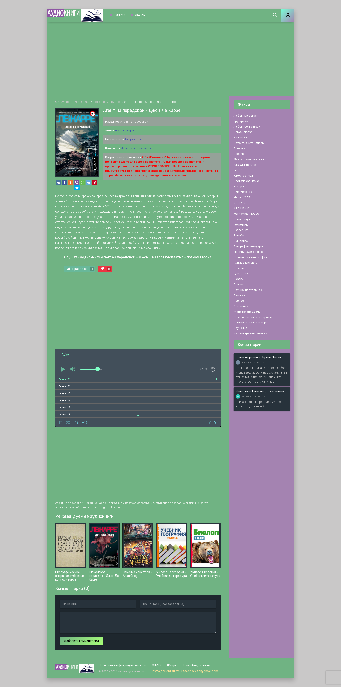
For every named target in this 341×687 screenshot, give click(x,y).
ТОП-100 (120, 15)
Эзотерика (241, 230)
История (239, 186)
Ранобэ (239, 235)
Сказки (239, 279)
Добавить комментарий (81, 641)
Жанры (140, 15)
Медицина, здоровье (248, 251)
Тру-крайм (241, 121)
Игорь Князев (134, 139)
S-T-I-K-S (239, 202)
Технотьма (241, 224)
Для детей (241, 273)
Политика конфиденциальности (122, 665)
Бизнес (239, 268)
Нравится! (80, 269)
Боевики (240, 148)
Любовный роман (246, 115)
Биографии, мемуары (248, 246)
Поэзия (239, 284)
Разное (239, 300)
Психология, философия (250, 257)
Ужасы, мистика (245, 164)
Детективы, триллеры (136, 148)
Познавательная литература (254, 317)
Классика (240, 137)
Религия (239, 295)
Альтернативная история (251, 322)
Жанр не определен (248, 311)
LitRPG (238, 170)
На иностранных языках (250, 333)
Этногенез (241, 306)
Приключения (243, 192)
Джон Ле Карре (125, 130)
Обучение (240, 328)
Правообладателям (196, 665)
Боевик (239, 153)
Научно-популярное (248, 289)
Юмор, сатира (243, 175)
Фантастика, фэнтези (249, 159)
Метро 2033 (242, 197)
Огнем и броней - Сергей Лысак (258, 357)
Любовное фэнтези (247, 126)
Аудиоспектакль (245, 262)
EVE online (241, 240)
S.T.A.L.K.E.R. (241, 208)
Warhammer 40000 (246, 213)
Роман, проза (243, 132)
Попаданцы (242, 219)
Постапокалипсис (246, 181)
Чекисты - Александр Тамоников (260, 391)
